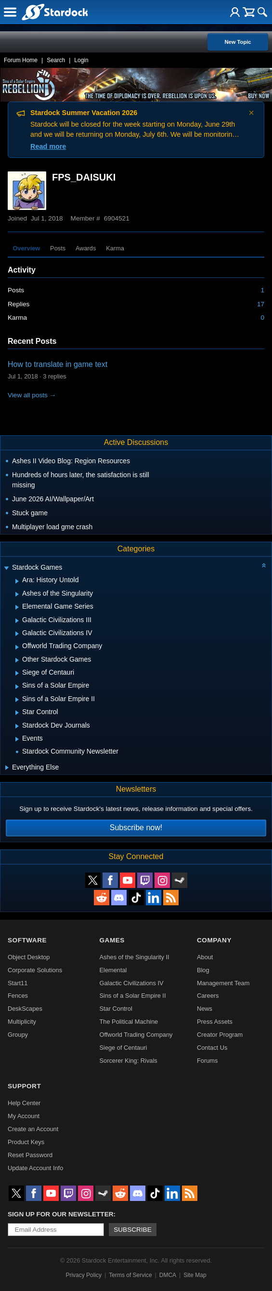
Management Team (223, 983)
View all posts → (32, 395)
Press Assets (215, 1021)
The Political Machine (129, 1021)
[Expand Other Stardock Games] (17, 660)
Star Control (116, 1008)
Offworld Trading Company (136, 1034)
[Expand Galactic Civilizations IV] (17, 633)
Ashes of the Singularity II (134, 957)
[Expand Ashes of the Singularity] (17, 594)
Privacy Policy (83, 1275)
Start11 (17, 983)
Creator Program (220, 1034)
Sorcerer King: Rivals (128, 1060)
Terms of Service (130, 1275)
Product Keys (26, 1142)
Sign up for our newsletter (61, 1214)
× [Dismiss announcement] (251, 112)
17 (260, 304)
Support (24, 1086)
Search (56, 60)
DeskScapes (25, 1008)
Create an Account (33, 1129)
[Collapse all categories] (264, 565)
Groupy (18, 1034)
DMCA (167, 1275)
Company (214, 940)
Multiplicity (22, 1021)
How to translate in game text (57, 364)
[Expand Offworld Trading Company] (17, 647)
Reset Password (30, 1155)
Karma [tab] (115, 248)
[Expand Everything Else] (7, 767)
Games (112, 940)
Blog (203, 970)
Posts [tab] (57, 248)
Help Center (24, 1103)
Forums (207, 1060)
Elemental (113, 970)
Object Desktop (29, 957)
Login (81, 60)
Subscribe (133, 1229)
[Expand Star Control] (17, 712)
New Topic (237, 42)
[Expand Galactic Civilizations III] (17, 620)
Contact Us (212, 1047)
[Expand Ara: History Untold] (17, 581)
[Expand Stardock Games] (6, 568)
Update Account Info (35, 1168)
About (205, 957)
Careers (208, 995)
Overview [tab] (26, 248)
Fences (18, 995)
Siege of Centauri (123, 1047)
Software (27, 940)
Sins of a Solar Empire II (133, 995)
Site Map (194, 1275)
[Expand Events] (17, 739)
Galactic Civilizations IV (132, 983)
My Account (23, 1116)
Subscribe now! (136, 827)
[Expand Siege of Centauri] (17, 673)
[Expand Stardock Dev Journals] (17, 726)
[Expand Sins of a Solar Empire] (17, 686)
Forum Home (21, 60)
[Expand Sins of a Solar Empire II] (17, 699)
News (204, 1008)
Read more (48, 146)
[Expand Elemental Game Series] (17, 607)
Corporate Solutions (35, 970)
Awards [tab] (86, 248)
